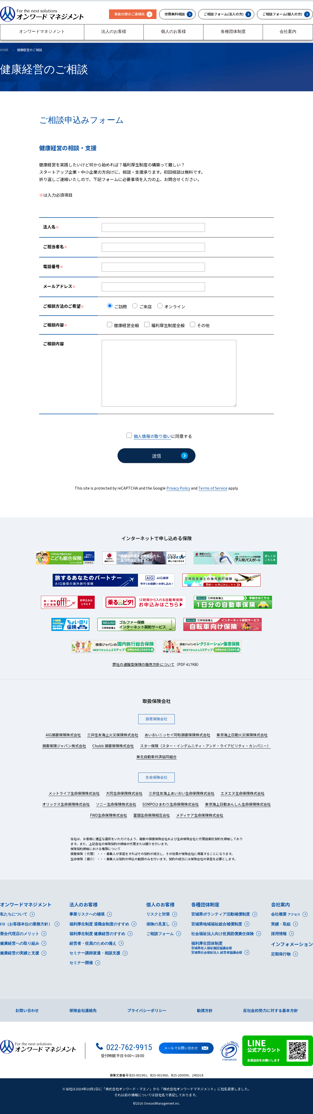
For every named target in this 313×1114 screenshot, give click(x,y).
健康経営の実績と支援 (19, 953)
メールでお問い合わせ (181, 1048)
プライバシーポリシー (146, 1010)
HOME (4, 49)
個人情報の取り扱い (152, 436)
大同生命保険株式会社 (124, 793)
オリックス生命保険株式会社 (66, 804)
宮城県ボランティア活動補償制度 (220, 914)
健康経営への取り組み (19, 943)
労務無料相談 (175, 13)
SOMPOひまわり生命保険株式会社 (170, 804)
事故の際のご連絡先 (129, 13)
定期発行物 (281, 954)
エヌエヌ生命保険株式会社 (242, 793)
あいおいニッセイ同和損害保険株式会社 (177, 734)
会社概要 (285, 914)
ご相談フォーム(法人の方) (224, 13)
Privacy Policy (178, 488)
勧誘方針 (205, 1010)
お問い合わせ (27, 1010)
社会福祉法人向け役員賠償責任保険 (222, 934)
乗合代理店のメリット (19, 934)
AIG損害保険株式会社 (63, 734)
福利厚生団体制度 (216, 947)
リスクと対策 (158, 914)
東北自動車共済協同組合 (156, 756)
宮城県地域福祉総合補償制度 (216, 924)
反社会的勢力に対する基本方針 (270, 1010)
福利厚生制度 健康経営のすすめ (97, 934)
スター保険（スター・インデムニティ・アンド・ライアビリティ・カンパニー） (205, 745)
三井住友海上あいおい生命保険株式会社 (181, 793)
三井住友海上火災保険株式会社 (112, 734)
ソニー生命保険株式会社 (116, 804)
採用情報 (279, 934)
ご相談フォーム (160, 934)
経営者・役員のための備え (92, 943)
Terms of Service (212, 488)
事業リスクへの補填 (87, 914)
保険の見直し (158, 924)
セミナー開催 (81, 963)
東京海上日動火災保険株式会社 (242, 734)
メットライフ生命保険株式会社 (74, 793)
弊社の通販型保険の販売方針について (143, 664)
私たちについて (13, 914)
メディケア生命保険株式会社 (199, 815)
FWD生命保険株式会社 (108, 815)
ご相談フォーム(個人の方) (282, 13)
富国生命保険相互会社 (151, 815)
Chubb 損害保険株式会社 (113, 745)
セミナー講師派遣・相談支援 (94, 953)
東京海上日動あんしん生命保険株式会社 (238, 804)
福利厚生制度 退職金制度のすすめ (99, 924)
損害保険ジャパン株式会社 (64, 745)
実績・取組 (281, 924)
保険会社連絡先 (83, 1010)
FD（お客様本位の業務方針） (26, 924)
